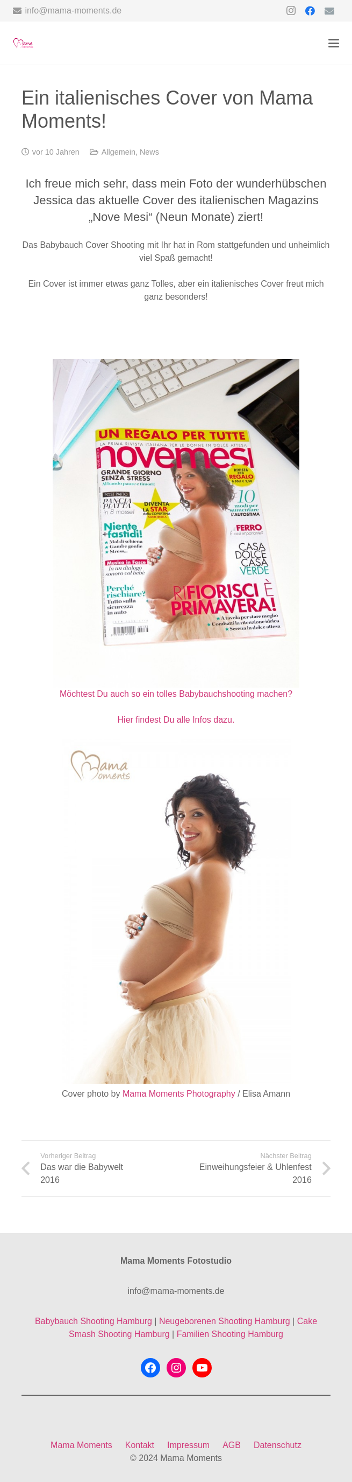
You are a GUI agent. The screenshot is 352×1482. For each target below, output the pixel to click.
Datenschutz (277, 1445)
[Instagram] (290, 10)
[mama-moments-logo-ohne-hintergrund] (23, 43)
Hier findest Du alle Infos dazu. (176, 719)
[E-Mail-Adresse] (329, 10)
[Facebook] (310, 10)
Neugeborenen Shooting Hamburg (224, 1321)
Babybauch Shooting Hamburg (93, 1321)
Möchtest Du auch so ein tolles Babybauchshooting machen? (176, 693)
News (149, 152)
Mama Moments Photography (179, 1093)
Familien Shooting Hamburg (230, 1334)
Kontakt (139, 1445)
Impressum (188, 1445)
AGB (231, 1445)
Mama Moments (81, 1445)
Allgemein (118, 152)
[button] (333, 43)
